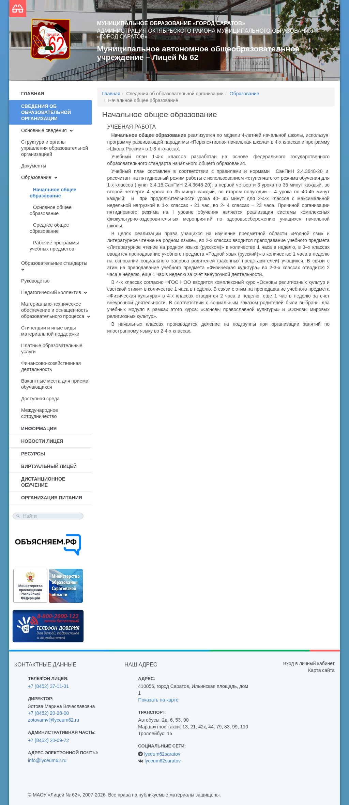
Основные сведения (44, 130)
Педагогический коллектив (51, 292)
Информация (39, 428)
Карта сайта (321, 670)
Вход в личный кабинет (309, 663)
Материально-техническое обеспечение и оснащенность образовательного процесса (54, 310)
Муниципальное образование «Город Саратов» (171, 23)
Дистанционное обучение (43, 482)
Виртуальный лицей (49, 466)
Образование (36, 177)
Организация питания (51, 497)
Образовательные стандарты (54, 263)
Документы (33, 165)
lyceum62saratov (162, 754)
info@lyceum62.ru (47, 760)
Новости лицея (42, 441)
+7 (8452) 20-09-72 (48, 740)
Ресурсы (33, 453)
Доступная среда (40, 398)
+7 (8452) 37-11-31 (48, 686)
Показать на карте (158, 700)
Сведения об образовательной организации (46, 112)
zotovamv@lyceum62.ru (53, 720)
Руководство (35, 281)
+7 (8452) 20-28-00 (48, 713)
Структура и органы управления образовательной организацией (54, 148)
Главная (32, 93)
